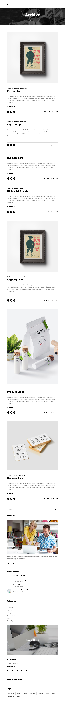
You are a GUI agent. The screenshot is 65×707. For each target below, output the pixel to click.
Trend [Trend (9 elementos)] (18, 697)
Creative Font (15, 280)
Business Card (15, 158)
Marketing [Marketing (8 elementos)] (40, 693)
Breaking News (11, 605)
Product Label (15, 392)
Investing (9, 610)
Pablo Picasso (17, 585)
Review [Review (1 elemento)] (53, 693)
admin (48, 112)
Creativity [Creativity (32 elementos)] (19, 693)
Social (8, 618)
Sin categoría (11, 615)
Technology (10, 621)
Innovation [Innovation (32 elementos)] (32, 693)
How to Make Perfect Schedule (22, 590)
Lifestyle (9, 613)
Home (31, 20)
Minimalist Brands (17, 191)
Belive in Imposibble (19, 575)
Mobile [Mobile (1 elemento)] (47, 693)
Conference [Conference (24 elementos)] (11, 693)
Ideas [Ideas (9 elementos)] (25, 693)
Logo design (14, 124)
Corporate (10, 608)
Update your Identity (19, 580)
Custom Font (15, 91)
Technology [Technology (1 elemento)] (11, 697)
